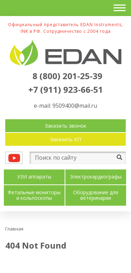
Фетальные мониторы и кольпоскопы (34, 196)
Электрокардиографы (96, 177)
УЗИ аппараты (34, 177)
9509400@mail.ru (74, 105)
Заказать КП (65, 139)
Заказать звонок (65, 125)
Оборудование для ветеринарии (95, 196)
